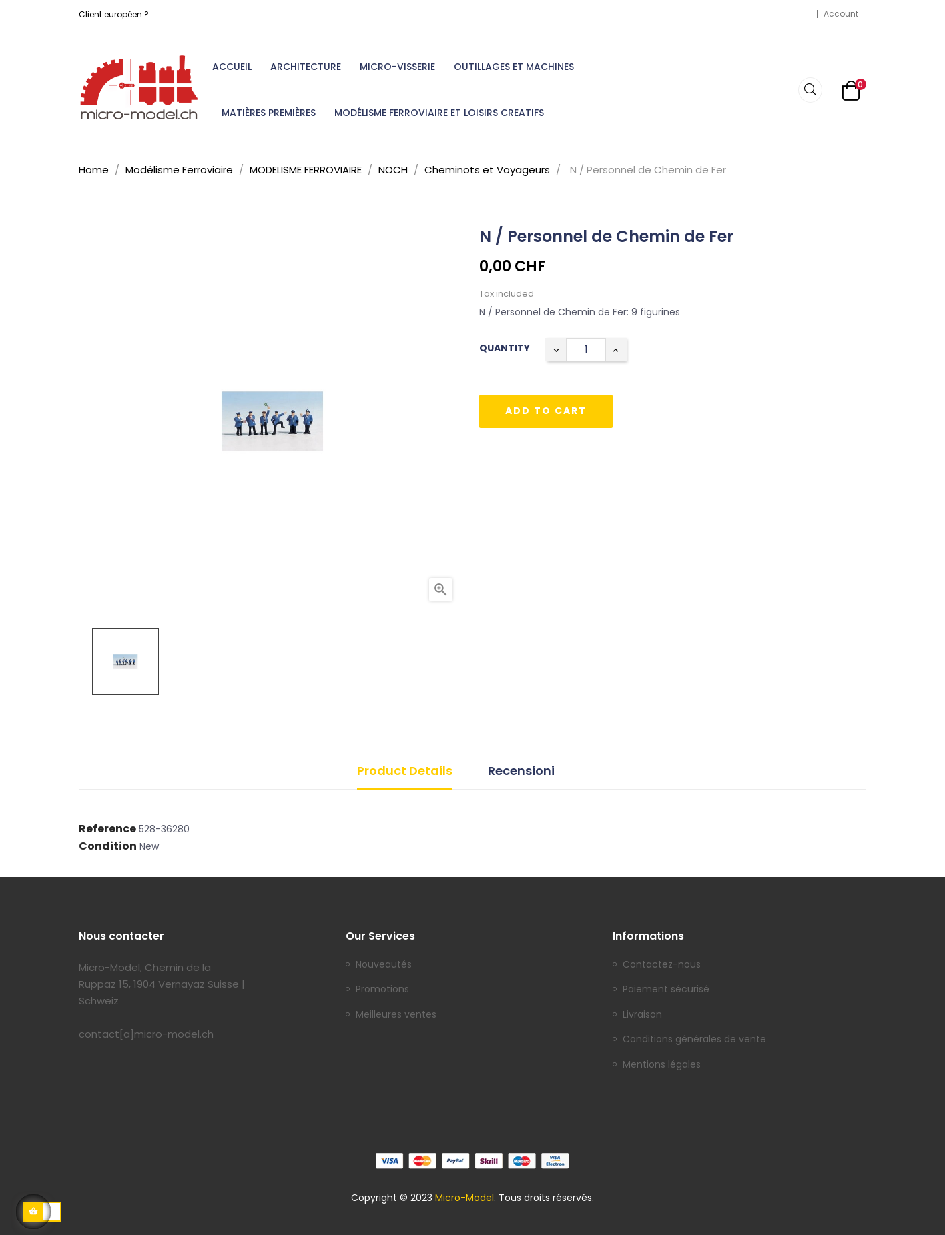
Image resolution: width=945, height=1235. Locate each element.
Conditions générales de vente (694, 1040)
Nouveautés (384, 965)
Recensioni (521, 770)
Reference (107, 829)
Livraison (642, 1015)
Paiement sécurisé (666, 990)
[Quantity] (586, 349)
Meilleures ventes (396, 1015)
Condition (108, 846)
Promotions (382, 990)
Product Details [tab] (404, 770)
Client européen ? (114, 14)
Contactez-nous (662, 965)
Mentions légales (662, 1065)
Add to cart (546, 410)
